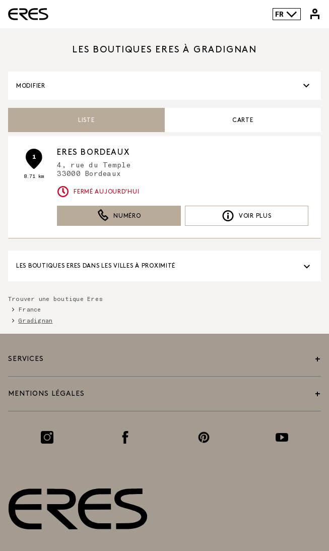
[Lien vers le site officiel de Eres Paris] (28, 14)
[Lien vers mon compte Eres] (315, 14)
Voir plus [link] (246, 216)
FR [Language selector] (286, 14)
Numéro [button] (119, 216)
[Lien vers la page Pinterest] (204, 437)
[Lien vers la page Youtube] (282, 437)
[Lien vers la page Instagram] (47, 437)
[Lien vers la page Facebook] (125, 437)
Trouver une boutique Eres (55, 298)
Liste (86, 120)
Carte (242, 120)
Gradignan (35, 320)
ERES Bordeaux (93, 152)
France (29, 309)
